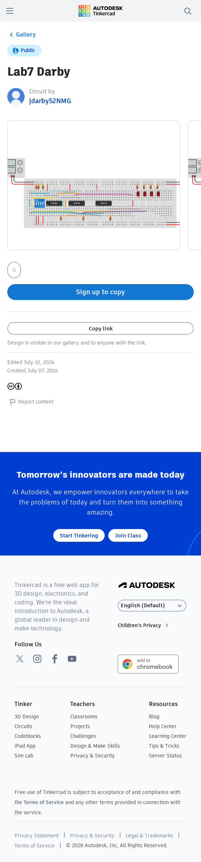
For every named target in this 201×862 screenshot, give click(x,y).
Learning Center (168, 736)
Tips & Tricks (164, 745)
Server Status (165, 755)
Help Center (163, 726)
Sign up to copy (100, 291)
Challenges (83, 736)
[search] (187, 10)
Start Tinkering (79, 535)
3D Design (26, 716)
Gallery (21, 34)
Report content (30, 401)
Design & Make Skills (95, 745)
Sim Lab (23, 755)
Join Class (128, 535)
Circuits (23, 726)
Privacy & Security (92, 755)
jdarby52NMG (50, 100)
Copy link (101, 328)
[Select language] (152, 606)
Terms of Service (44, 802)
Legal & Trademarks (149, 835)
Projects (80, 726)
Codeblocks (27, 736)
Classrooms (83, 716)
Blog (154, 716)
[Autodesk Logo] (147, 585)
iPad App (24, 745)
